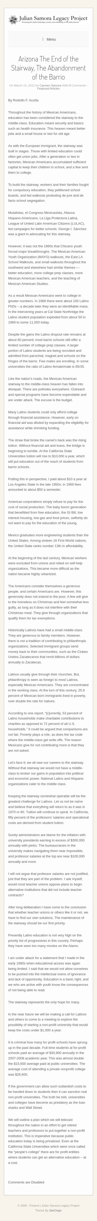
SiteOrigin (55, 1210)
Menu (51, 39)
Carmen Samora (50, 85)
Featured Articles (48, 88)
